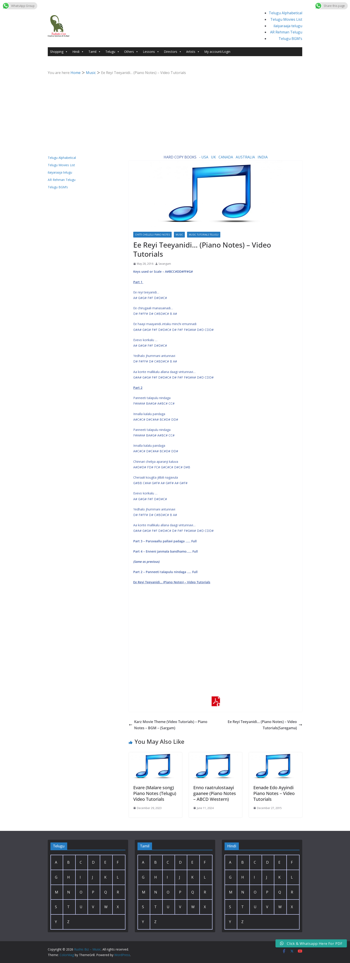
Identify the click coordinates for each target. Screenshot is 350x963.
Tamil (94, 51)
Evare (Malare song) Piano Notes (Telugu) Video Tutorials (154, 793)
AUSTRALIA (245, 157)
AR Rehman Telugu (286, 32)
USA (204, 157)
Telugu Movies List (286, 19)
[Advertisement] (175, 109)
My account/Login (217, 51)
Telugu (112, 51)
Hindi (78, 51)
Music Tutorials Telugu (204, 234)
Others (131, 51)
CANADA (226, 157)
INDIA (263, 157)
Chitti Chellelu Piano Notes (152, 234)
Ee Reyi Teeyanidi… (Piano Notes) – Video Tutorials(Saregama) (265, 725)
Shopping (59, 51)
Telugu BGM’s (290, 38)
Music (179, 234)
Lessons (151, 51)
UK (213, 157)
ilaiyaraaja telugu (287, 25)
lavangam (165, 264)
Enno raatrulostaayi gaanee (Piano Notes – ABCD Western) (214, 793)
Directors (173, 51)
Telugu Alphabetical (285, 12)
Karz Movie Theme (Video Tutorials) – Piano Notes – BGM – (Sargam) (168, 725)
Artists (193, 51)
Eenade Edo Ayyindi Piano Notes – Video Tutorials (274, 793)
